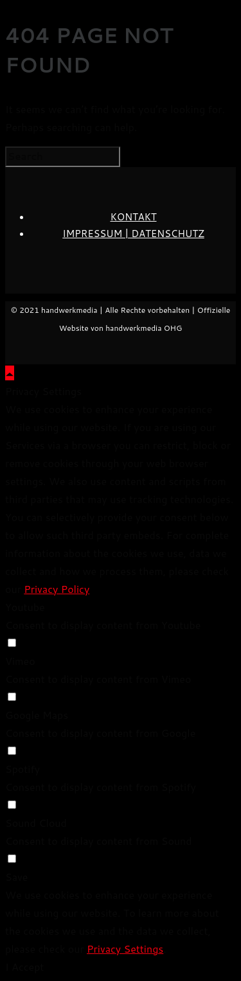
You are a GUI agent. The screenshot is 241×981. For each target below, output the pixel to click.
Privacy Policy (56, 588)
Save (16, 876)
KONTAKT (133, 217)
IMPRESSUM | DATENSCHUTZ (133, 233)
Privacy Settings (125, 948)
